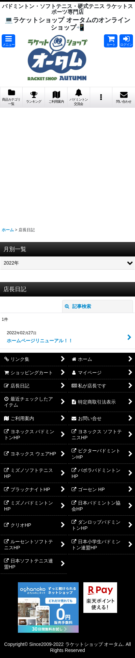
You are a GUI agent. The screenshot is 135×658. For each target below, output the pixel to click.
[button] (8, 40)
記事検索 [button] (78, 306)
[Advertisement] (67, 164)
